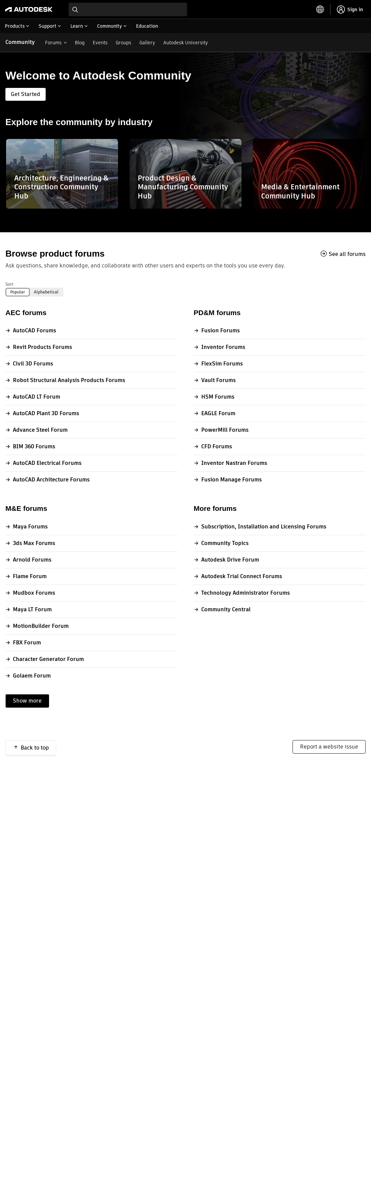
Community (20, 42)
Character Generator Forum (48, 659)
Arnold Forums (32, 560)
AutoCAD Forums (34, 330)
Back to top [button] (35, 748)
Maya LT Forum (32, 609)
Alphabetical (46, 292)
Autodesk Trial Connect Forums (241, 576)
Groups (123, 42)
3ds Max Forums (34, 543)
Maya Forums (30, 526)
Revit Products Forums (42, 347)
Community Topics (225, 543)
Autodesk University (185, 42)
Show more (27, 701)
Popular (17, 292)
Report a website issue (329, 747)
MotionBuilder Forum (41, 626)
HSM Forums (217, 397)
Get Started (25, 94)
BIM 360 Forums (34, 446)
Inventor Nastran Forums (234, 463)
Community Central (226, 609)
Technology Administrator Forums (245, 593)
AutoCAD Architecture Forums (51, 479)
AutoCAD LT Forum (36, 397)
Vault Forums (218, 380)
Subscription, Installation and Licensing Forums (263, 526)
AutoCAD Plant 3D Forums (46, 413)
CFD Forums (216, 446)
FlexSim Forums (222, 364)
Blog (80, 42)
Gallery (147, 42)
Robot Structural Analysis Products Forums (69, 380)
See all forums (347, 254)
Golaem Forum (32, 676)
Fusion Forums (220, 330)
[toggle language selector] (320, 9)
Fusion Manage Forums (231, 479)
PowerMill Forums (225, 430)
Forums (53, 42)
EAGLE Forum (218, 413)
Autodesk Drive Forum (230, 560)
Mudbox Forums (34, 593)
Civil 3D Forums (33, 364)
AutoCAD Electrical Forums (47, 463)
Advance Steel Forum (40, 430)
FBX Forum (27, 642)
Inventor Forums (223, 347)
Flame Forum (30, 576)
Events (100, 42)
